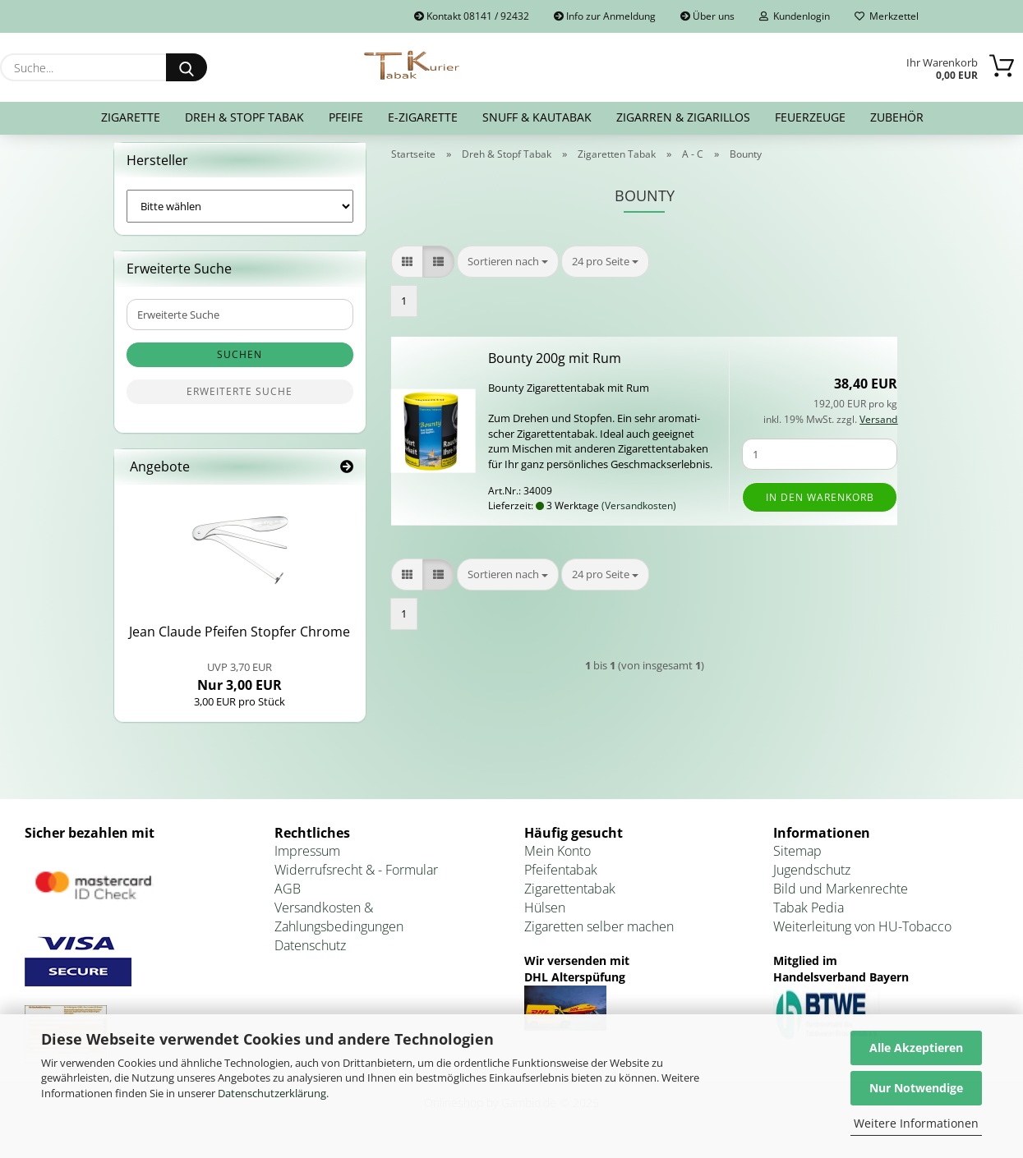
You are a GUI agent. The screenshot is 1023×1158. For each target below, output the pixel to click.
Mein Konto (557, 861)
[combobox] (508, 271)
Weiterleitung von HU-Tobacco (862, 936)
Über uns (707, 16)
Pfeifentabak (560, 880)
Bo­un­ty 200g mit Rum (554, 369)
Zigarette (130, 117)
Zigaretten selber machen (599, 936)
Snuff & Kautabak (537, 117)
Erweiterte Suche (240, 402)
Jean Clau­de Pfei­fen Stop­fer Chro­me (239, 642)
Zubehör (897, 117)
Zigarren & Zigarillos (683, 117)
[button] (407, 271)
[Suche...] (186, 67)
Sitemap (797, 861)
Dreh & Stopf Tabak (244, 117)
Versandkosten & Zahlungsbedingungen (338, 926)
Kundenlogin (794, 16)
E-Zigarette (423, 117)
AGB (287, 899)
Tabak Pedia (808, 917)
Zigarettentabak (569, 899)
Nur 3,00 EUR (239, 686)
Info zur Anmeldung (605, 16)
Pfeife (346, 117)
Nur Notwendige (916, 1088)
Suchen (239, 365)
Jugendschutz (811, 880)
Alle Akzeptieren (916, 1047)
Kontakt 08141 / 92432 (471, 16)
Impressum (307, 861)
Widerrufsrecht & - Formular (356, 880)
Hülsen (544, 917)
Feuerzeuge (810, 117)
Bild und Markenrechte (840, 899)
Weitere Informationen (916, 1123)
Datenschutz (310, 955)
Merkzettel (887, 16)
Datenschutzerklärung (272, 1093)
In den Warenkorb (820, 507)
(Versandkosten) (638, 515)
